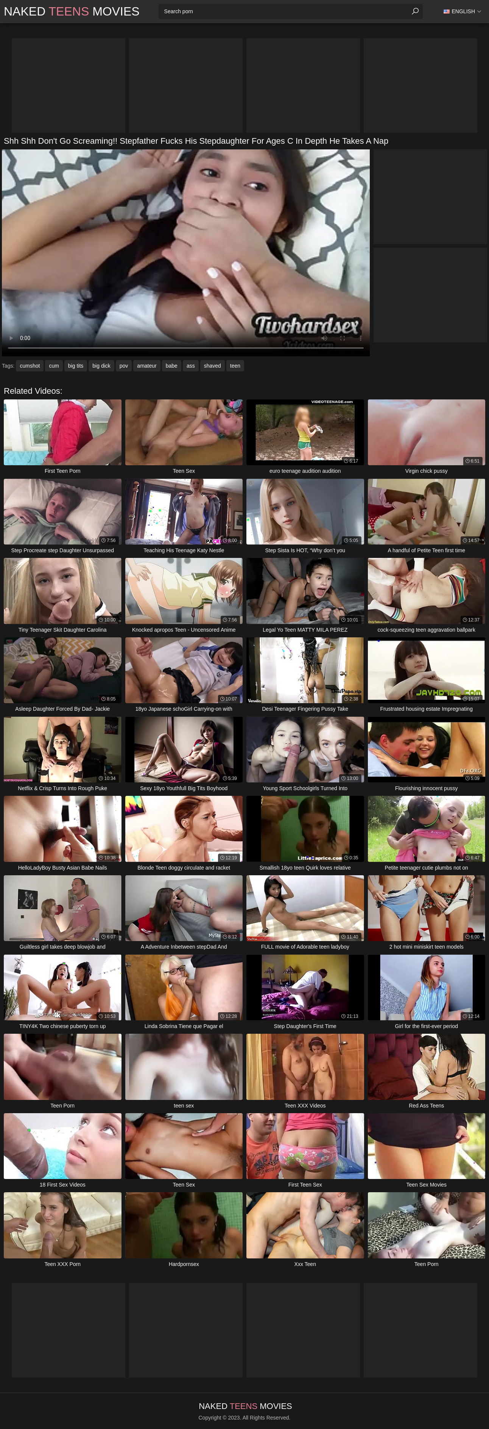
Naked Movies (72, 11)
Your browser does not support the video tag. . (186, 252)
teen (235, 366)
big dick (101, 366)
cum (54, 366)
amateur (146, 366)
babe (172, 366)
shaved (212, 366)
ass (191, 366)
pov (124, 366)
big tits (75, 366)
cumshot (30, 366)
